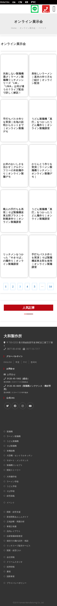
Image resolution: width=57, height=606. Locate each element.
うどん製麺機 (13, 441)
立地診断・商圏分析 (15, 521)
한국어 (34, 362)
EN (13, 2)
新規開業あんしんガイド (17, 516)
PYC (33, 2)
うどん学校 (12, 486)
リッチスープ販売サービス (18, 545)
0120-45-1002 (14, 378)
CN (20, 2)
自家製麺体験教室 (14, 536)
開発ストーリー (14, 470)
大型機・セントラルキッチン (19, 455)
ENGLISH (8, 362)
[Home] (9, 8)
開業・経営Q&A (14, 550)
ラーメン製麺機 (14, 436)
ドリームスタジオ (14, 561)
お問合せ (10, 374)
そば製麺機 (12, 445)
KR (26, 2)
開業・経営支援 (14, 511)
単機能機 (11, 450)
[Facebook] (15, 405)
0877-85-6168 (14, 348)
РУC (25, 362)
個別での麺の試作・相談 (17, 540)
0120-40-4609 (14, 385)
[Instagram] (22, 405)
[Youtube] (30, 405)
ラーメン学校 (13, 481)
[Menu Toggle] (54, 9)
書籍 (9, 571)
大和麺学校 (12, 476)
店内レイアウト (14, 531)
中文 (17, 362)
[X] (7, 405)
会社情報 (11, 557)
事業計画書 (12, 526)
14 (50, 285)
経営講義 (11, 495)
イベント (11, 502)
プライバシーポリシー (16, 583)
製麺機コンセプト (14, 465)
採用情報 (11, 566)
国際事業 (11, 576)
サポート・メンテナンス (17, 460)
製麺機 (10, 431)
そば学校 (11, 491)
